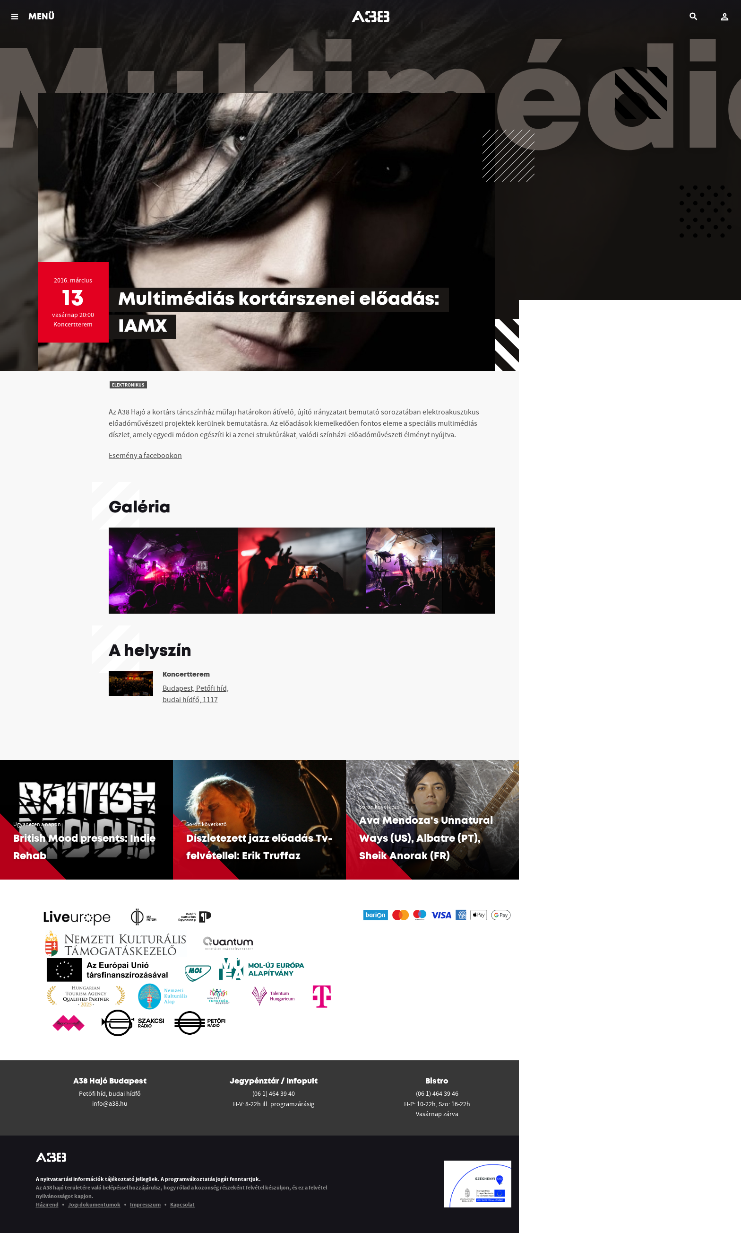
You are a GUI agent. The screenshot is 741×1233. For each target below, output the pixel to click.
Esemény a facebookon (145, 455)
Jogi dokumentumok (94, 1204)
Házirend (47, 1204)
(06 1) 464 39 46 (437, 1093)
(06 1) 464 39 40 (273, 1093)
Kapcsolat (182, 1204)
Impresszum (145, 1204)
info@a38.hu (110, 1103)
